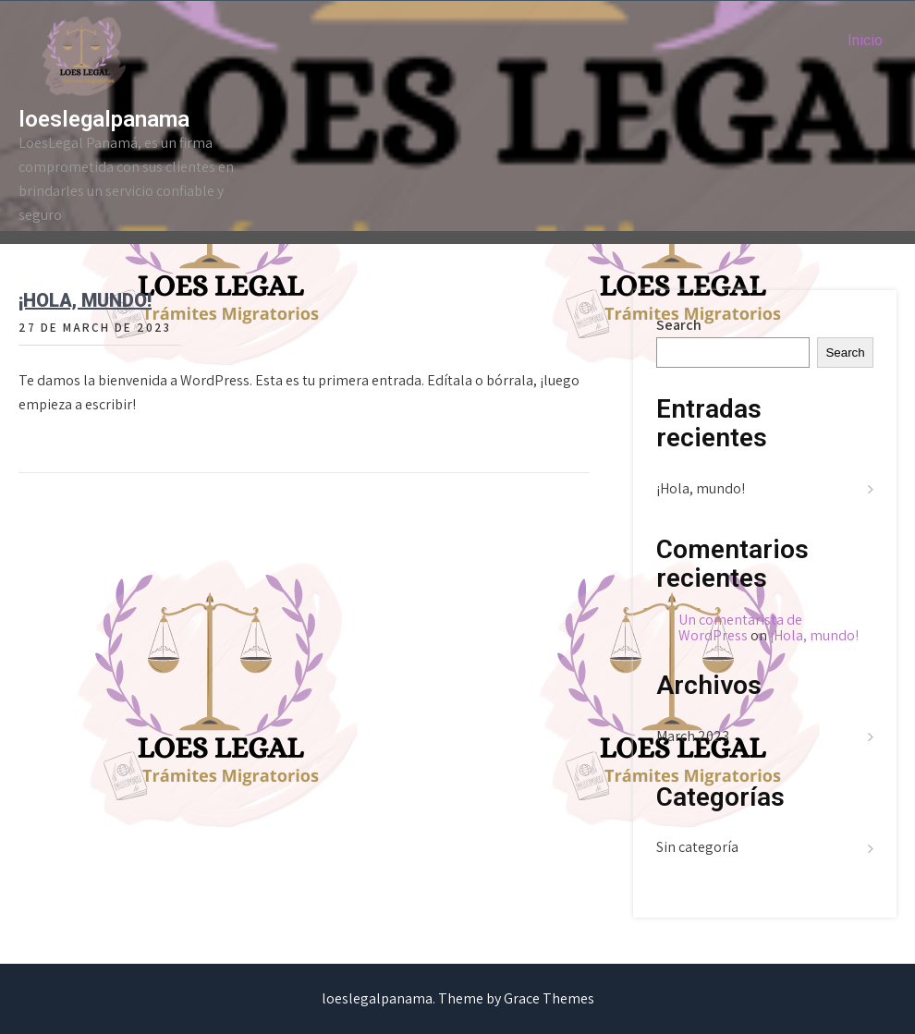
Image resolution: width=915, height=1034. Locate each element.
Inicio (865, 40)
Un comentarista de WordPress (740, 628)
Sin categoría (697, 847)
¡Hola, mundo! (85, 300)
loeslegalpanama (103, 119)
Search (679, 325)
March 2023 (692, 736)
